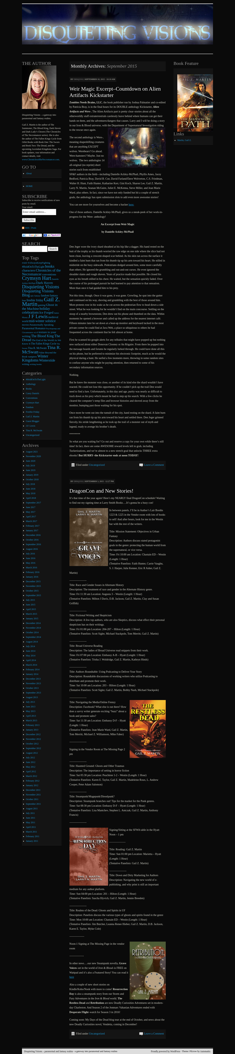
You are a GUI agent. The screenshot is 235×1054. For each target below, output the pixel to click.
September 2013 (33, 692)
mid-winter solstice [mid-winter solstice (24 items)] (42, 321)
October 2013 (32, 688)
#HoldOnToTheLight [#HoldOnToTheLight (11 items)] (33, 266)
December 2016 (33, 535)
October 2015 (32, 590)
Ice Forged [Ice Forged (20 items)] (46, 312)
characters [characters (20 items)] (28, 270)
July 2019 (30, 465)
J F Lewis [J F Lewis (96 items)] (38, 316)
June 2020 (30, 461)
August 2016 (32, 549)
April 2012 (31, 771)
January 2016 (32, 576)
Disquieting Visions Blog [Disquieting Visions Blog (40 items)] (38, 293)
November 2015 (33, 586)
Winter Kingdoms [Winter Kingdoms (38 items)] (35, 358)
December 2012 (33, 734)
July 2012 (30, 757)
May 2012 (30, 766)
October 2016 (32, 539)
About (29, 173)
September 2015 (33, 595)
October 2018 (32, 479)
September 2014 (33, 637)
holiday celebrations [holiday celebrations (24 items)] (36, 310)
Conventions (32, 398)
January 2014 (32, 674)
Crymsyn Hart (32, 402)
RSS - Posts (30, 228)
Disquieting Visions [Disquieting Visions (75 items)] (40, 286)
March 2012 (31, 776)
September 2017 (33, 502)
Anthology (31, 384)
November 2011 (33, 794)
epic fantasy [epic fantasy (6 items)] (35, 296)
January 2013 (32, 729)
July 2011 (30, 813)
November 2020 (33, 456)
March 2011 (31, 831)
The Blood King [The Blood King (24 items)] (42, 336)
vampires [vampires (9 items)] (32, 356)
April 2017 (31, 516)
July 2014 (30, 646)
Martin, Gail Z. (184, 140)
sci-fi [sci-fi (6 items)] (36, 332)
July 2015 (30, 600)
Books (29, 388)
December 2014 (33, 623)
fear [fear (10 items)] (24, 300)
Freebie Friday (32, 412)
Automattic (205, 1051)
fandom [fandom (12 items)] (45, 295)
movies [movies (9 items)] (25, 324)
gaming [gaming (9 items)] (41, 305)
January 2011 (32, 841)
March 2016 (31, 567)
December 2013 (33, 678)
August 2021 (32, 451)
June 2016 (30, 558)
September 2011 (33, 804)
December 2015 (33, 581)
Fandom (29, 407)
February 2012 (32, 780)
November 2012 (33, 739)
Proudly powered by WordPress (165, 1051)
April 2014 (31, 660)
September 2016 (33, 544)
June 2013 (30, 706)
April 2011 (31, 827)
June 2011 (30, 817)
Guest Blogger (32, 421)
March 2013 (31, 720)
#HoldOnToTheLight (36, 379)
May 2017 (30, 512)
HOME (29, 186)
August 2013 (32, 697)
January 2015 (32, 618)
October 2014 (32, 632)
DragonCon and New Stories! (101, 491)
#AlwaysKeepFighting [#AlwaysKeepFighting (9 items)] (39, 262)
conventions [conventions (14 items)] (49, 274)
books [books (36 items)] (49, 266)
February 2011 (32, 836)
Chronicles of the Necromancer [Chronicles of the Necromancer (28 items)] (41, 272)
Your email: (27, 207)
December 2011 (33, 790)
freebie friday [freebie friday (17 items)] (35, 300)
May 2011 (30, 822)
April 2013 (31, 716)
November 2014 (33, 627)
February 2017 (32, 525)
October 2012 (32, 743)
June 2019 (30, 470)
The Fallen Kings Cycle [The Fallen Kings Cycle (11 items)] (43, 343)
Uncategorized (97, 464)
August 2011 (32, 808)
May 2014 (30, 655)
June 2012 (30, 762)
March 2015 (31, 614)
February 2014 (32, 669)
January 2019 (32, 475)
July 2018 (30, 484)
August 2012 (32, 753)
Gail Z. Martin (32, 416)
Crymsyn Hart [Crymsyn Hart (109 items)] (36, 278)
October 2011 (32, 799)
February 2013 (32, 725)
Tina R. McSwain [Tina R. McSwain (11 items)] (37, 348)
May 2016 (30, 563)
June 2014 (30, 651)
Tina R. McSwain (34, 430)
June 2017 (30, 507)
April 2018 (31, 498)
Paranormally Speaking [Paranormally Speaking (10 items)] (41, 324)
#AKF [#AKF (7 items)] (24, 263)
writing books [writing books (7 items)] (36, 364)
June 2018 (30, 488)
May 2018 (30, 493)
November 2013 (33, 683)
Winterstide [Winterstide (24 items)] (47, 360)
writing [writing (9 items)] (25, 364)
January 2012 (32, 785)
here (71, 977)
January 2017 (32, 530)
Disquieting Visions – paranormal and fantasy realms (48, 1051)
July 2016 (30, 553)
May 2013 (30, 711)
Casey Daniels (32, 393)
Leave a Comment (154, 464)
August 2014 (32, 641)
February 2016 (32, 572)
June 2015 (30, 604)
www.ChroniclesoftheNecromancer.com (40, 159)
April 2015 (31, 609)
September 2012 (33, 748)
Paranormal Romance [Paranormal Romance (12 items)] (34, 328)
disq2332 (78, 79)
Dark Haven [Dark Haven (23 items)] (44, 283)
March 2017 (31, 521)
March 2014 (31, 665)
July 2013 (30, 702)
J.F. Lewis (30, 425)
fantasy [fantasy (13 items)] (54, 295)
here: (131, 204)
